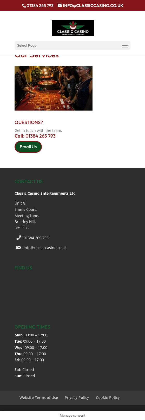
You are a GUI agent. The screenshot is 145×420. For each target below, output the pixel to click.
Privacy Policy (77, 397)
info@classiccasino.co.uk (45, 247)
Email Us (28, 146)
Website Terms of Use (38, 397)
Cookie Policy (108, 397)
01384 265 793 (36, 237)
